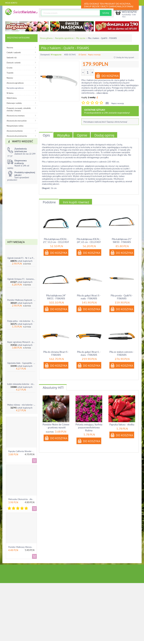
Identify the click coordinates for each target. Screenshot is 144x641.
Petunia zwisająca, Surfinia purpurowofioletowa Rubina (89, 427)
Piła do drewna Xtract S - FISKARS (56, 353)
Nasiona (10, 47)
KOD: (66, 54)
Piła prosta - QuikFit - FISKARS (122, 297)
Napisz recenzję (94, 54)
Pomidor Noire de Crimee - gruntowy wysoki (56, 426)
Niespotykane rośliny (15, 126)
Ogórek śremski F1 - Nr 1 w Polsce (21, 258)
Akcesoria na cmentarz (16, 115)
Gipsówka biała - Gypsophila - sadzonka (21, 363)
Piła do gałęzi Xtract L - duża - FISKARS (89, 353)
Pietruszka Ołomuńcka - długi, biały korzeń (26, 499)
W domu (10, 93)
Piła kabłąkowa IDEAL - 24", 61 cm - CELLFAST (89, 241)
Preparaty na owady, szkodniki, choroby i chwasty (19, 109)
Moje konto (11, 3)
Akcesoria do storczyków (17, 121)
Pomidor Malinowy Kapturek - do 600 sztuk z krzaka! (21, 300)
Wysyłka (63, 135)
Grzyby (10, 68)
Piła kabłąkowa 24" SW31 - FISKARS (56, 297)
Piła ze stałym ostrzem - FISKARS (121, 353)
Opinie (82, 135)
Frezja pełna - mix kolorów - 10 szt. (21, 321)
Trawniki (10, 73)
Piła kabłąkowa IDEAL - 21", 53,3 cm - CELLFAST (56, 241)
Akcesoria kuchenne (15, 131)
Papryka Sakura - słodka (121, 424)
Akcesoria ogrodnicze (15, 83)
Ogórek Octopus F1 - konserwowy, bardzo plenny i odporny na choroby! (21, 279)
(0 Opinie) (82, 54)
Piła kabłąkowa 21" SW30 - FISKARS (122, 241)
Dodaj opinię (104, 135)
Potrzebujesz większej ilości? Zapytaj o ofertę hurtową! (105, 122)
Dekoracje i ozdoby (14, 103)
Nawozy (10, 78)
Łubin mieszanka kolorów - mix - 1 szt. (21, 384)
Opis (46, 135)
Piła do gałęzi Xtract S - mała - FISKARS (89, 297)
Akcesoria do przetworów (17, 136)
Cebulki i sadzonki (14, 52)
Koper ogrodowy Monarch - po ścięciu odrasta (21, 342)
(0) (107, 103)
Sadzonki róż (12, 57)
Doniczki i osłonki (14, 62)
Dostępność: (45, 54)
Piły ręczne (80, 38)
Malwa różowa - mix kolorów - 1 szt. (21, 405)
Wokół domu (12, 98)
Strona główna (46, 38)
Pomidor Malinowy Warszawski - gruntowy (26, 547)
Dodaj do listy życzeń (124, 57)
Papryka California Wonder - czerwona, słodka (28, 451)
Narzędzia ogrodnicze (64, 38)
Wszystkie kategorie (18, 37)
